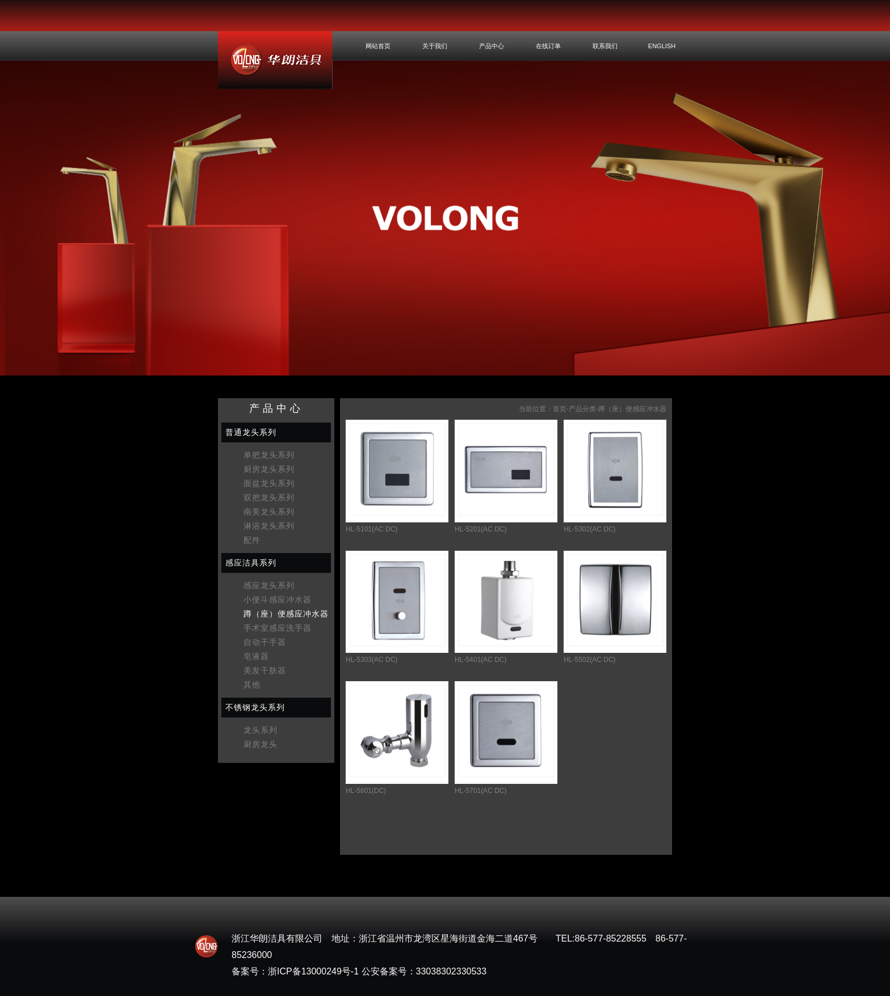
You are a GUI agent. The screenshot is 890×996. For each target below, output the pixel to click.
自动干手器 (265, 642)
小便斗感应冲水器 (278, 599)
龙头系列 (261, 730)
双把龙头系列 (269, 497)
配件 (252, 540)
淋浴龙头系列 (269, 525)
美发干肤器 (265, 670)
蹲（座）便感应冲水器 (286, 613)
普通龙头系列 (250, 432)
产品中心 (491, 46)
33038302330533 (451, 971)
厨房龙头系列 (269, 469)
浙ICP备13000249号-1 (313, 971)
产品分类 (582, 409)
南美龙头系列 (269, 511)
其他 (252, 684)
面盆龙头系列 (269, 483)
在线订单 (548, 46)
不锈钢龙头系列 (255, 707)
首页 (559, 409)
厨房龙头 (261, 744)
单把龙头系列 (269, 454)
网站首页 (378, 46)
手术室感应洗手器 (278, 627)
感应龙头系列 (269, 585)
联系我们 (605, 46)
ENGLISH (661, 46)
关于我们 (434, 46)
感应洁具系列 (250, 562)
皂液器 (256, 656)
